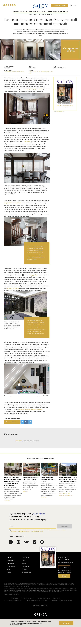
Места (50, 11)
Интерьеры (23, 11)
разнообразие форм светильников (30, 409)
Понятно (66, 623)
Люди (60, 11)
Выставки (25, 557)
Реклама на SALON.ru (58, 111)
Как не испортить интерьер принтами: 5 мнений (48, 479)
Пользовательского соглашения (57, 530)
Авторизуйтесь (18, 440)
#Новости (25, 491)
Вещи (55, 11)
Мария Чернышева (9, 71)
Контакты (56, 598)
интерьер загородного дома (33, 89)
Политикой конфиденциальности (20, 531)
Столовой (27, 142)
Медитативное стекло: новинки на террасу (30, 478)
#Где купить (7, 500)
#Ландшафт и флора (64, 493)
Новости (16, 11)
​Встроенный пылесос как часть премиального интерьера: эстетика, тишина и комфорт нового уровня (12, 481)
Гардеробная (34, 275)
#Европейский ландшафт (65, 495)
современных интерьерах (12, 203)
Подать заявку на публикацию (13, 600)
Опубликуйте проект (60, 5)
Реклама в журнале (43, 598)
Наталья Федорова (19, 71)
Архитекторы (41, 11)
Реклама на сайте (27, 598)
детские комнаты (13, 288)
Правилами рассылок (37, 531)
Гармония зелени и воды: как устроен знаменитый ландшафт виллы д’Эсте (68, 479)
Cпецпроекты (26, 572)
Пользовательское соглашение (37, 600)
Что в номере (64, 567)
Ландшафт (32, 11)
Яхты (30, 14)
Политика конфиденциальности (61, 600)
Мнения (50, 14)
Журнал (65, 11)
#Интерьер (43, 497)
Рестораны (42, 14)
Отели (35, 14)
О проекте (15, 598)
